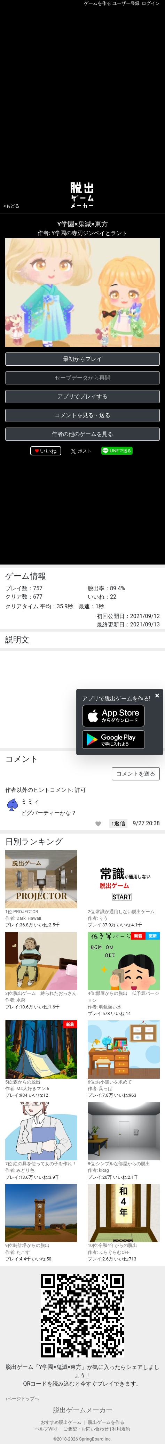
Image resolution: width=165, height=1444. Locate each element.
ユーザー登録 (126, 3)
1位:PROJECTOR (41, 882)
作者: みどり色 (19, 1170)
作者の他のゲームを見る (82, 434)
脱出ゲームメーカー (82, 1410)
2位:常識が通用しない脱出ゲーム (124, 882)
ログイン (151, 3)
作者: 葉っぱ (100, 1088)
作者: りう (98, 918)
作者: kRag (98, 1170)
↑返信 (118, 823)
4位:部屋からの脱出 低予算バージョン (124, 967)
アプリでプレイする (82, 396)
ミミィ (30, 801)
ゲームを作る (97, 3)
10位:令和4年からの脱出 (124, 1216)
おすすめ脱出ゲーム (61, 1422)
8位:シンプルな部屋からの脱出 (124, 1134)
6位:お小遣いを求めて (124, 1052)
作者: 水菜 (15, 1000)
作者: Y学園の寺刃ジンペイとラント (82, 233)
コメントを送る (135, 773)
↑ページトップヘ (22, 1398)
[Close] (157, 695)
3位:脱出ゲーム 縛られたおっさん (41, 964)
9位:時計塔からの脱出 (41, 1216)
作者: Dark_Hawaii (23, 918)
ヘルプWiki (46, 1428)
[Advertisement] (82, 92)
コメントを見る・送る (82, 415)
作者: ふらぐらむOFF (108, 1252)
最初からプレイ (82, 359)
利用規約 (121, 1428)
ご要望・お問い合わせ (86, 1428)
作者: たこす (17, 1252)
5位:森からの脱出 (41, 1052)
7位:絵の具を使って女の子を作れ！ (41, 1134)
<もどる (11, 206)
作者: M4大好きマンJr (27, 1088)
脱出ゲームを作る (106, 1422)
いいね (48, 451)
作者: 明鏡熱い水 (104, 1006)
